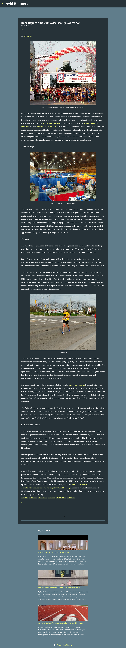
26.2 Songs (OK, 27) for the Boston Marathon (53, 552)
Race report (61, 497)
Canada (24, 497)
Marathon (32, 497)
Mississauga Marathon (46, 127)
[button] (22, 30)
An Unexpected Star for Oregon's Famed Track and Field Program (60, 623)
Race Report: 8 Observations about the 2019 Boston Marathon (59, 588)
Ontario (52, 497)
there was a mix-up (77, 385)
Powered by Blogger (63, 645)
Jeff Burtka (27, 36)
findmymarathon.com (52, 123)
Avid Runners (17, 4)
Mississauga (43, 497)
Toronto (71, 497)
